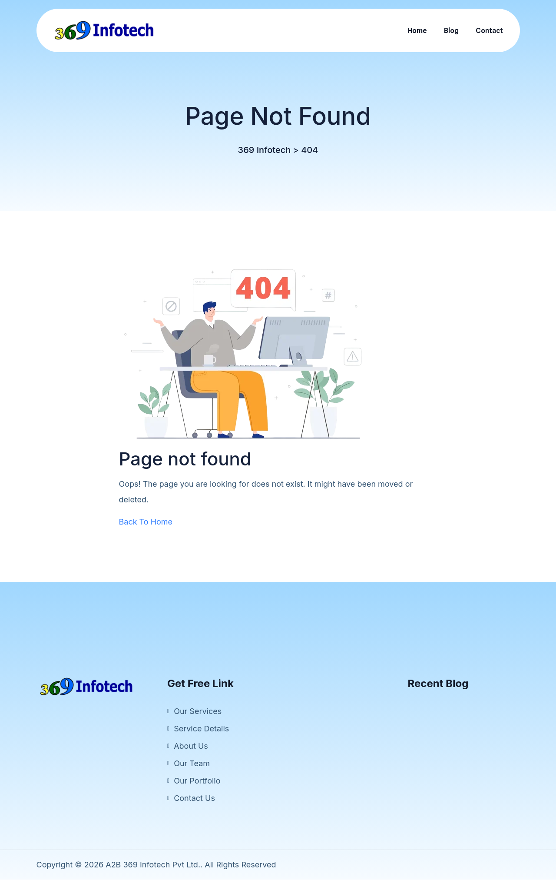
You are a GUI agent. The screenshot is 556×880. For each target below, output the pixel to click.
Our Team (192, 763)
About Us (191, 746)
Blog (451, 31)
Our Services (198, 711)
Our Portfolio (197, 781)
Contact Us (194, 798)
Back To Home (146, 522)
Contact (489, 31)
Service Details (201, 729)
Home (417, 31)
